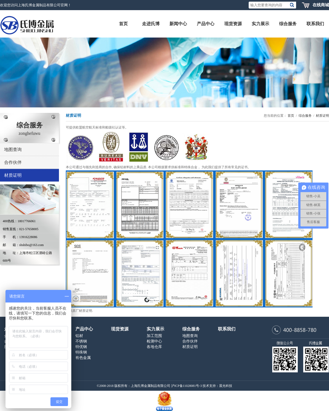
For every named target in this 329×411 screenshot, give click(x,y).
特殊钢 (81, 352)
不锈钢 (81, 341)
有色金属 (83, 358)
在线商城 (321, 5)
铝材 (79, 336)
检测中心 (154, 341)
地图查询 (13, 149)
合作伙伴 (13, 162)
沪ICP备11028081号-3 (186, 386)
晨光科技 (225, 386)
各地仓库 (154, 347)
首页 (291, 116)
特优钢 (81, 347)
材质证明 (13, 175)
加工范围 (154, 336)
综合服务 (305, 116)
